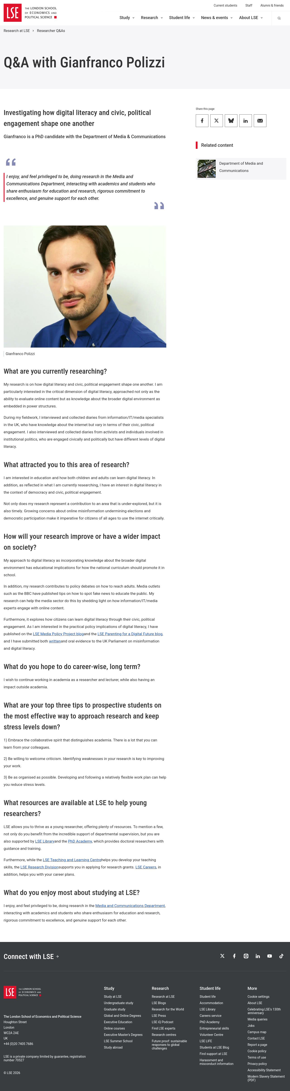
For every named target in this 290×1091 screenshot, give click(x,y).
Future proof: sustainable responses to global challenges (169, 1044)
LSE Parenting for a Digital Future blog (129, 634)
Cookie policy (257, 1051)
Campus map (257, 1032)
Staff (248, 5)
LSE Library (44, 841)
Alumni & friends (272, 5)
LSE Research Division (39, 867)
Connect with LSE (31, 956)
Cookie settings (259, 996)
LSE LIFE (206, 1041)
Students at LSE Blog (214, 1047)
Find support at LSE (213, 1054)
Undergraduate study (118, 1003)
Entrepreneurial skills (214, 1028)
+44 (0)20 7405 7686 (18, 1044)
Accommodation (211, 1003)
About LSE (251, 17)
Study (127, 17)
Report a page (257, 1045)
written (55, 641)
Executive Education (118, 1022)
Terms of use (257, 1057)
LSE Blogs (159, 1003)
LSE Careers (145, 867)
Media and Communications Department (130, 905)
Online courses (114, 1028)
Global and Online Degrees (122, 1015)
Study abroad (113, 1047)
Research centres (164, 1035)
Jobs (251, 1025)
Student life (182, 17)
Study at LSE (113, 996)
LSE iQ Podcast (162, 1022)
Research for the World (168, 1009)
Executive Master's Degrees (123, 1035)
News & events (217, 17)
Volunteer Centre (211, 1035)
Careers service (210, 1015)
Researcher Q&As (51, 31)
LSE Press (159, 1015)
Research (152, 17)
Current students (225, 5)
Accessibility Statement (264, 1070)
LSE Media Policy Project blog (58, 634)
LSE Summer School (118, 1041)
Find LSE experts (163, 1028)
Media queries (258, 1019)
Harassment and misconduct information (216, 1062)
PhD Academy (80, 841)
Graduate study (114, 1009)
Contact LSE (256, 1038)
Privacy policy (257, 1064)
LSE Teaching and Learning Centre (72, 860)
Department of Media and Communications (241, 167)
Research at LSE (17, 31)
